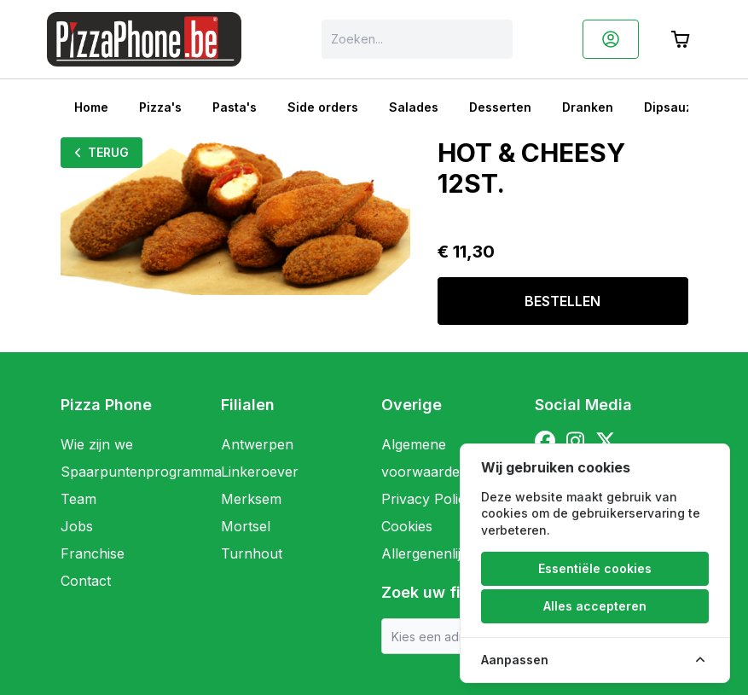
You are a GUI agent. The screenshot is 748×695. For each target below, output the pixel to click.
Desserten (500, 107)
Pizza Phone (106, 405)
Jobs (77, 526)
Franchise (93, 553)
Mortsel (245, 526)
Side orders (322, 107)
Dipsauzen (676, 107)
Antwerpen (257, 444)
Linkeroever (260, 471)
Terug (102, 152)
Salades (413, 107)
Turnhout (251, 553)
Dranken (587, 107)
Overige (411, 405)
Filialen (248, 405)
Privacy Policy (427, 498)
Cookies (406, 526)
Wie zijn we (97, 444)
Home (91, 107)
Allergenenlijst (426, 553)
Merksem (251, 498)
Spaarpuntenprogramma (141, 471)
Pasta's (234, 107)
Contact (86, 580)
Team (78, 498)
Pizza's (160, 107)
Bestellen (562, 301)
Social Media (583, 405)
